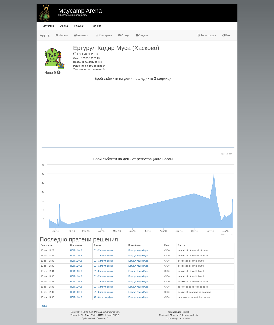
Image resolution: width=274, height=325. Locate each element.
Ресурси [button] (80, 25)
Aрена (64, 25)
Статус (124, 35)
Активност (82, 35)
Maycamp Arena (80, 10)
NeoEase (85, 315)
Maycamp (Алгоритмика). (107, 312)
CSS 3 (116, 315)
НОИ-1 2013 (76, 250)
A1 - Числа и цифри (103, 297)
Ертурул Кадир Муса (138, 250)
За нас (97, 25)
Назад (43, 305)
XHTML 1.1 (102, 315)
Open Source (174, 312)
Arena (44, 35)
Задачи (142, 35)
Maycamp (48, 25)
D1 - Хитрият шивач (103, 250)
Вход (226, 35)
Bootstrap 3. (103, 318)
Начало (61, 35)
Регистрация (206, 35)
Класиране (104, 35)
